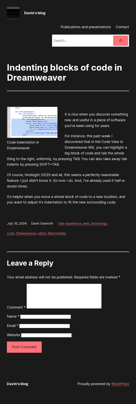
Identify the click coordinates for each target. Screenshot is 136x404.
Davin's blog (34, 13)
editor (42, 233)
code (10, 233)
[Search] (120, 40)
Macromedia (57, 233)
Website (13, 340)
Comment (16, 312)
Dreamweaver (26, 233)
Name (13, 321)
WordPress (120, 388)
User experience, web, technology (82, 223)
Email (12, 330)
